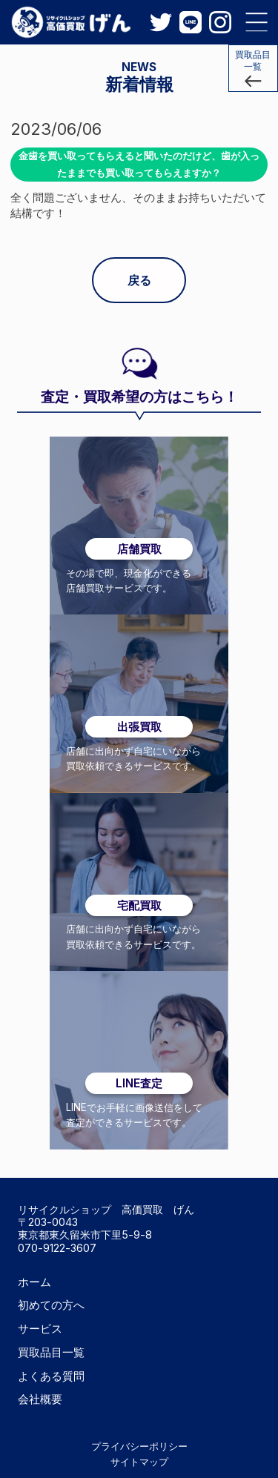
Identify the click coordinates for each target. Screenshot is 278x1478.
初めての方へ (51, 1305)
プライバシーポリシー (139, 1446)
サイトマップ (139, 1462)
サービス (40, 1329)
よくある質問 (51, 1376)
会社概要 (40, 1399)
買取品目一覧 (51, 1352)
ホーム (34, 1282)
